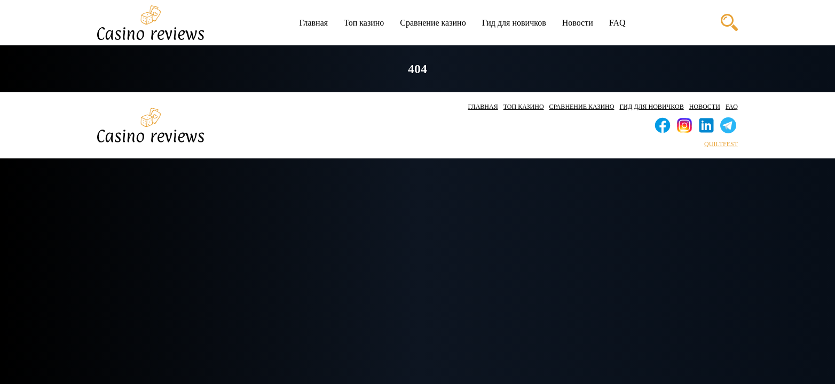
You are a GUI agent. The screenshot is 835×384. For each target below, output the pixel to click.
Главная (313, 22)
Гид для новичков (514, 22)
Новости (577, 22)
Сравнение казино (433, 22)
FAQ (617, 22)
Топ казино (364, 22)
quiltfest (721, 144)
